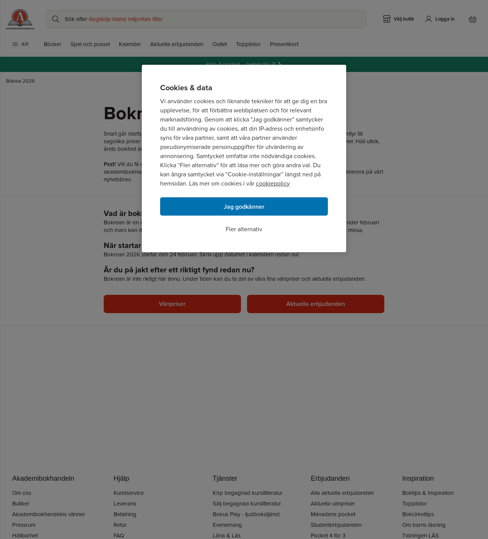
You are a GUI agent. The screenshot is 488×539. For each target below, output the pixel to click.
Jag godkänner (244, 206)
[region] (244, 158)
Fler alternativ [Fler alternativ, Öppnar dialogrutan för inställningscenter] (244, 229)
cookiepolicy (273, 183)
